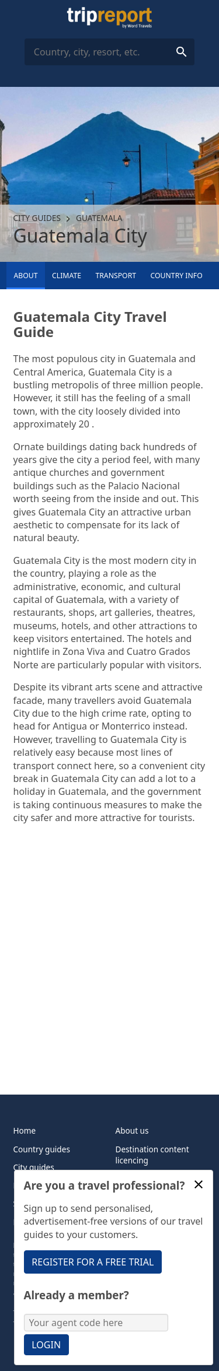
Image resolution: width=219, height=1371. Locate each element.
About (25, 275)
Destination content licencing (152, 1155)
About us (132, 1130)
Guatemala (99, 217)
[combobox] (109, 51)
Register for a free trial (93, 1262)
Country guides (41, 1149)
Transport (115, 275)
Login (46, 1344)
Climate (66, 275)
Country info (177, 275)
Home (24, 1130)
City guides (37, 217)
